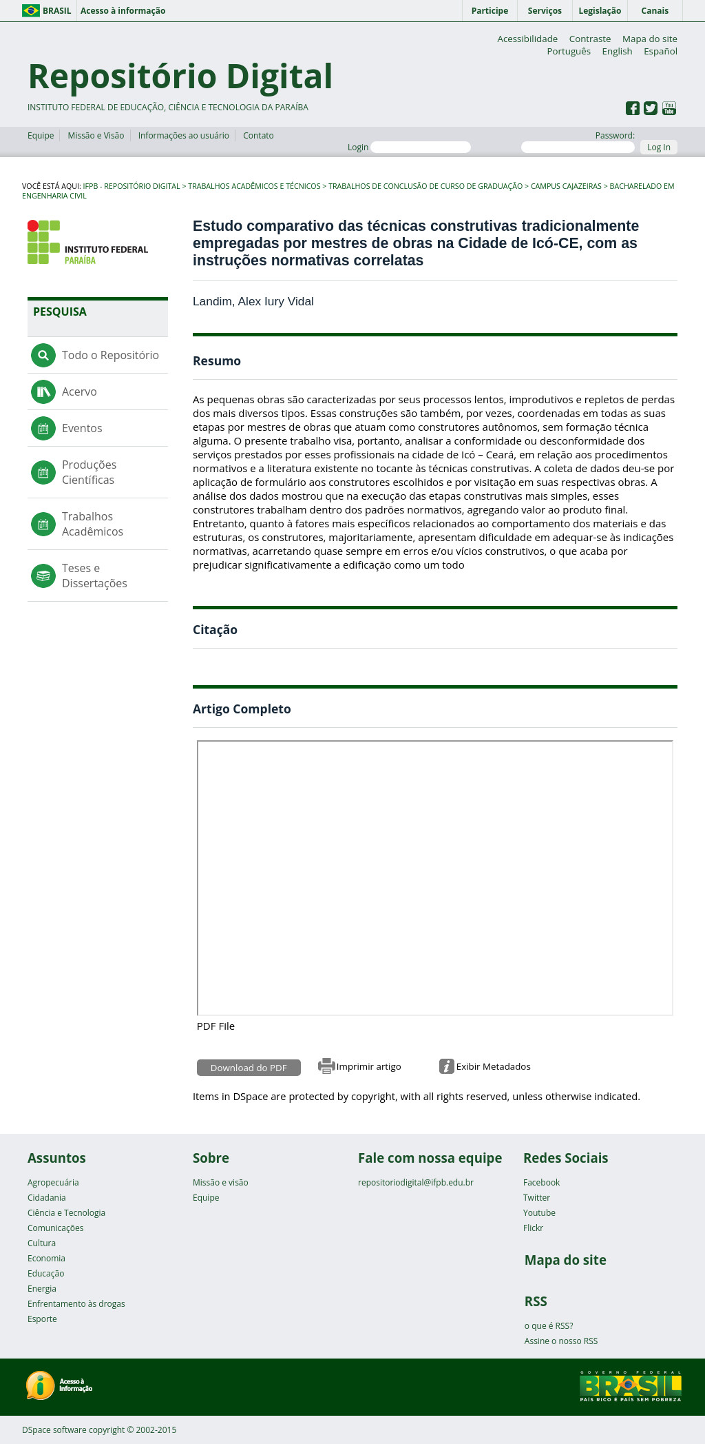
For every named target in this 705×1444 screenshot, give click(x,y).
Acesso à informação (123, 11)
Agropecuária (53, 1182)
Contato (258, 135)
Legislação (599, 11)
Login (409, 147)
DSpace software (54, 1430)
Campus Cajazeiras (566, 186)
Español (660, 51)
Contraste (590, 38)
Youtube (539, 1213)
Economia (46, 1258)
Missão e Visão (96, 135)
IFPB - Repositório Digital (131, 186)
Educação (46, 1273)
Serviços (545, 11)
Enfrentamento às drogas (76, 1304)
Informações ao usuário (183, 135)
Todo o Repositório (110, 355)
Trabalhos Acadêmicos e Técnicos (254, 186)
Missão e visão (221, 1182)
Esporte (42, 1319)
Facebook (541, 1182)
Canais (655, 11)
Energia (42, 1288)
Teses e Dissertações (94, 575)
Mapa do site (649, 38)
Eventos (82, 428)
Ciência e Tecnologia (66, 1213)
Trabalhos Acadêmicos (92, 524)
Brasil (57, 11)
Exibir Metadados (493, 1066)
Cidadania (47, 1197)
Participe (490, 11)
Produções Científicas (89, 472)
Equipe (41, 135)
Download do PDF (249, 1067)
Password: (578, 141)
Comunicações (55, 1228)
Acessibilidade (527, 38)
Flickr (533, 1228)
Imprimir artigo (369, 1066)
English (617, 51)
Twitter (536, 1197)
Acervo (79, 391)
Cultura (42, 1243)
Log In (659, 147)
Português (569, 51)
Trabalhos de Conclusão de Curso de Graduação (425, 186)
